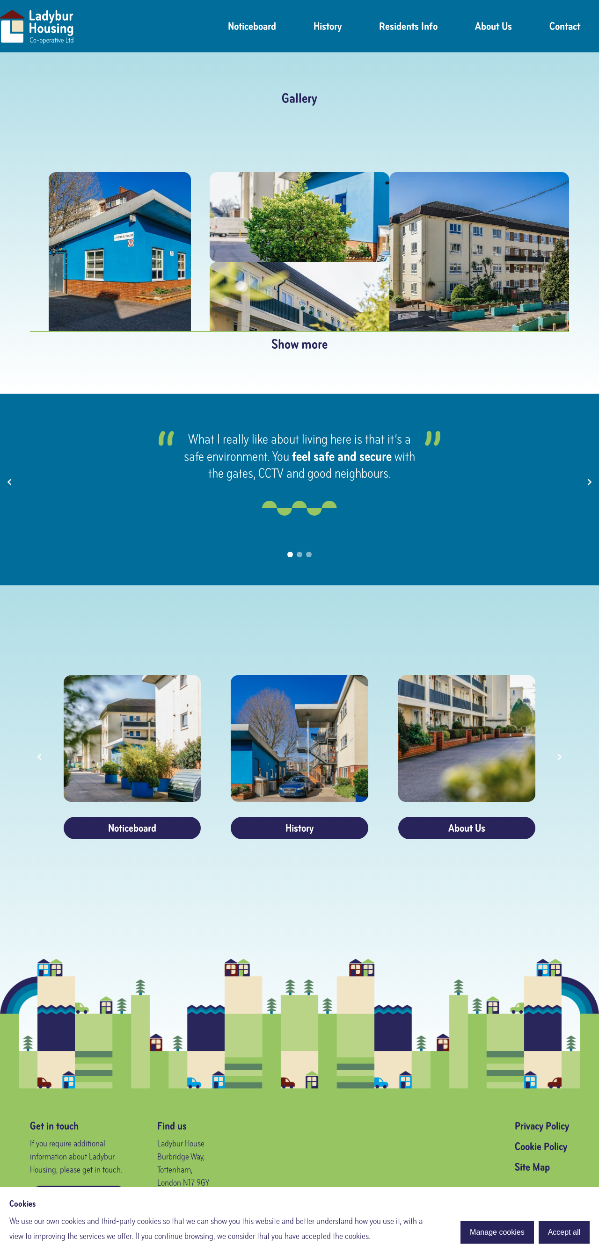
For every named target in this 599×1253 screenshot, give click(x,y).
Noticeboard (252, 26)
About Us (493, 26)
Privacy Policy (542, 1126)
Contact (564, 26)
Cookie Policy (541, 1146)
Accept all (564, 1232)
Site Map (532, 1167)
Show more (299, 344)
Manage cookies (497, 1232)
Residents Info (408, 26)
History (328, 26)
